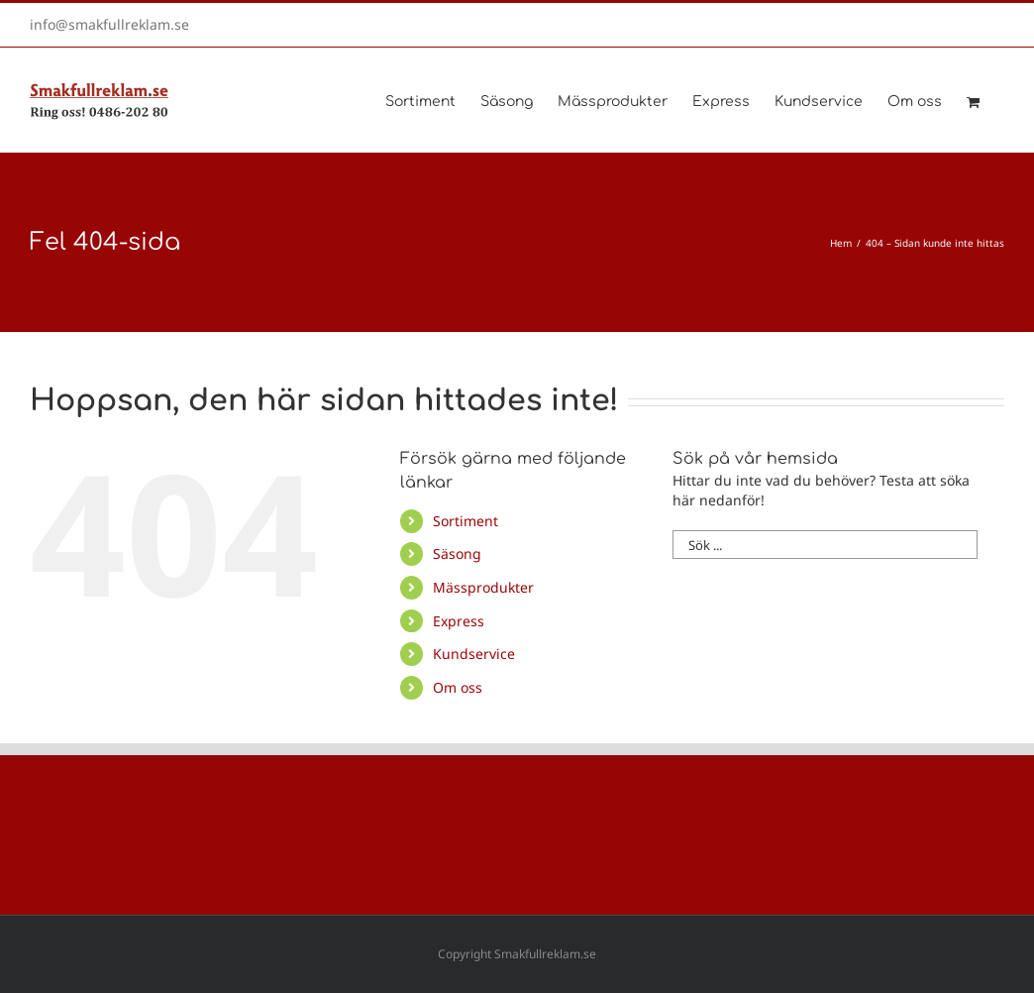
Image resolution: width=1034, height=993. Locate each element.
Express (458, 620)
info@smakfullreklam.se (109, 24)
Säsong (457, 553)
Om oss (457, 687)
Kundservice (474, 653)
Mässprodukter (483, 587)
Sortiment (465, 520)
